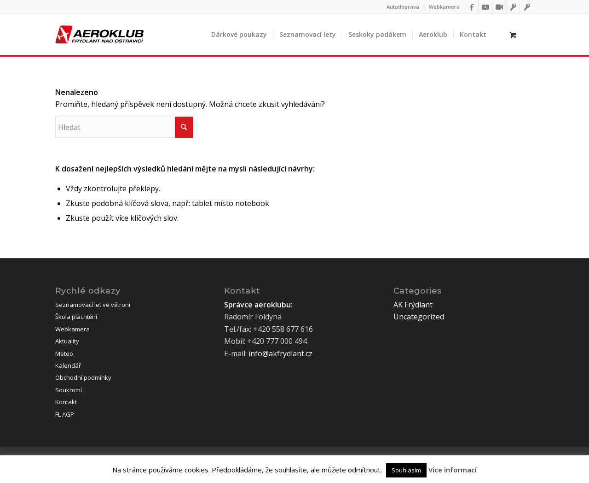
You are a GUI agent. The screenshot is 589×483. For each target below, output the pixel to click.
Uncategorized (418, 317)
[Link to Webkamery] (499, 7)
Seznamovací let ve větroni (92, 304)
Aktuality (67, 341)
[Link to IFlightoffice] (513, 7)
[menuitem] (403, 7)
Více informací (452, 469)
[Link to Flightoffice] (527, 7)
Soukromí (68, 390)
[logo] (99, 34)
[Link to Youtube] (485, 7)
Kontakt (66, 402)
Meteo (64, 353)
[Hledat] (124, 127)
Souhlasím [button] (406, 470)
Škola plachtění (76, 316)
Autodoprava (403, 6)
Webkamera (444, 6)
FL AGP (64, 414)
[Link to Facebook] (471, 7)
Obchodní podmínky (83, 377)
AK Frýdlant (413, 305)
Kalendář (68, 365)
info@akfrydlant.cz (280, 353)
